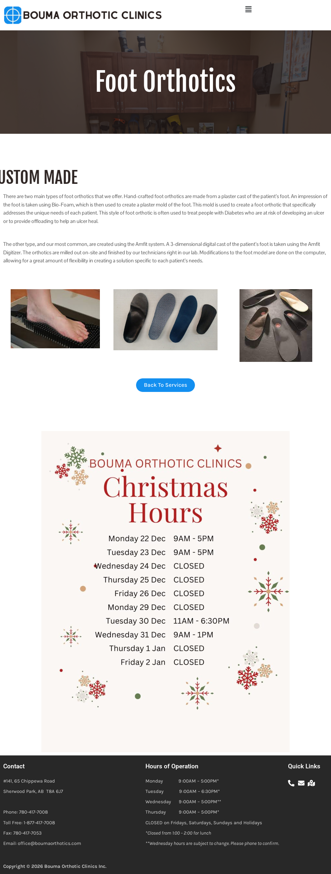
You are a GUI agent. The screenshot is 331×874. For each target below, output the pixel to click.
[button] (248, 9)
